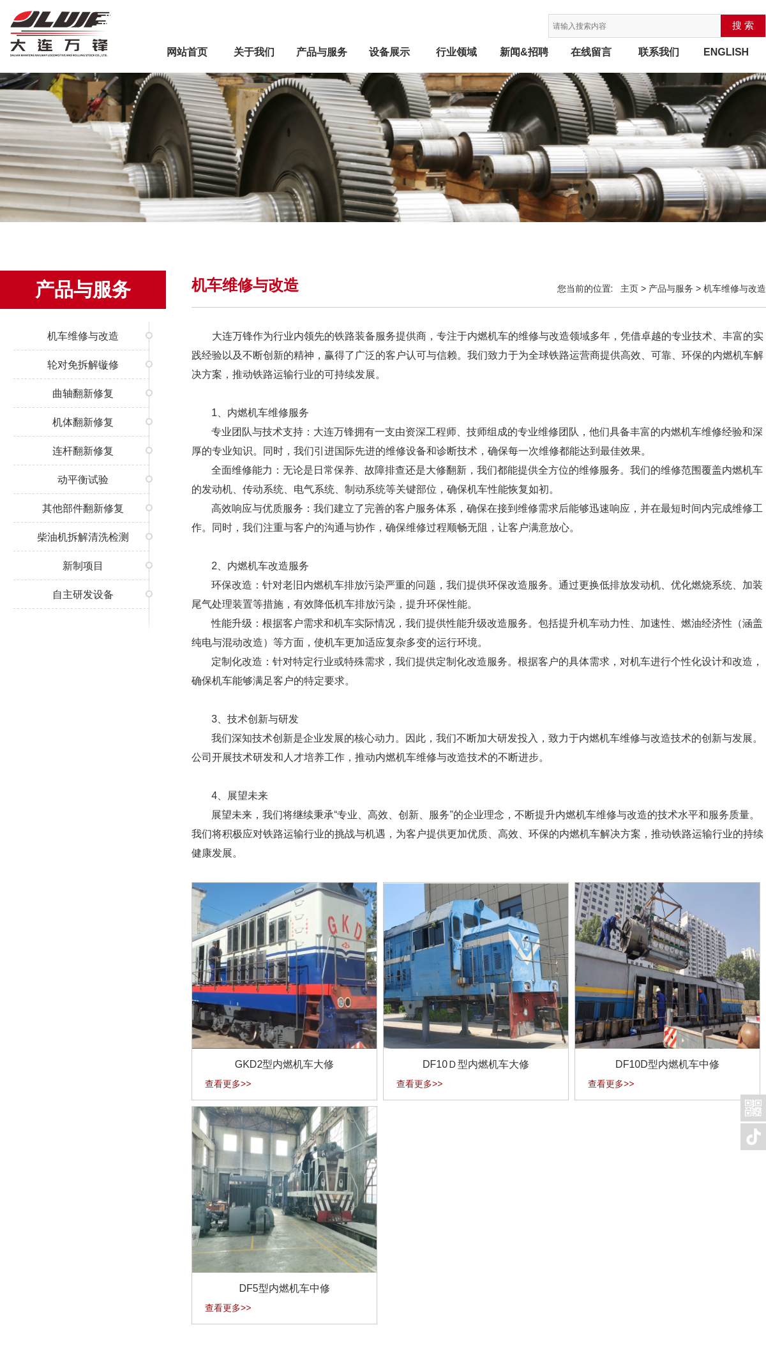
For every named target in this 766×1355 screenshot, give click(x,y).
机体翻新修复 (83, 422)
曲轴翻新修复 (83, 393)
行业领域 (456, 52)
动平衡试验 (83, 479)
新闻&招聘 (524, 52)
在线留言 (591, 52)
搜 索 (743, 25)
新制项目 (83, 565)
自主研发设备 (83, 594)
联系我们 (658, 52)
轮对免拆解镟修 (83, 364)
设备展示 (389, 52)
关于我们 (254, 52)
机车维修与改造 (83, 336)
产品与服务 (321, 52)
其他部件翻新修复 (83, 508)
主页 (629, 288)
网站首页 (187, 52)
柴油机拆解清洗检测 (83, 537)
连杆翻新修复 (83, 450)
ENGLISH (726, 52)
